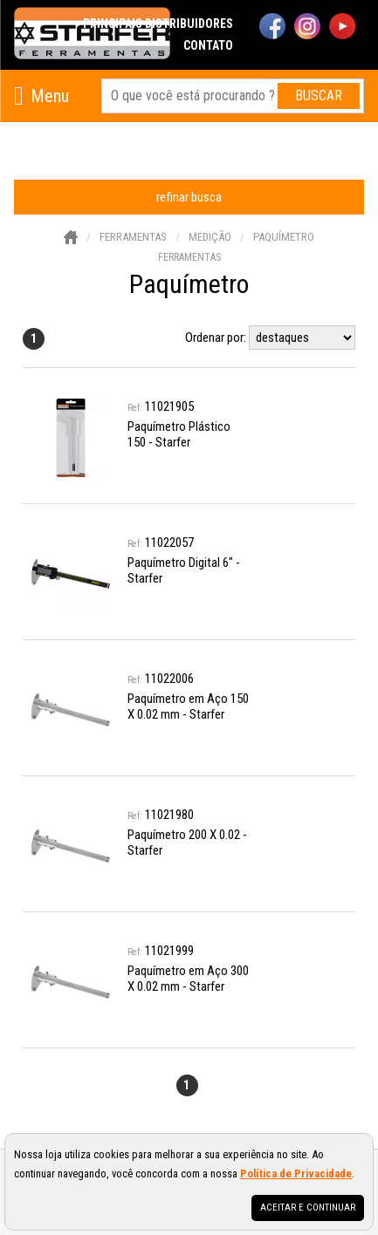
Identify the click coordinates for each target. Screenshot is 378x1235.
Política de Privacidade (296, 1173)
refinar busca (189, 197)
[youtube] (342, 28)
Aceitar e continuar (307, 1207)
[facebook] (272, 28)
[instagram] (307, 28)
